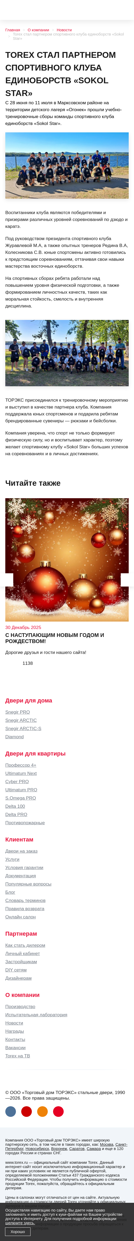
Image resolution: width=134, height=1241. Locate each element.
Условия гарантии (24, 867)
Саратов (76, 1149)
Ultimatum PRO (21, 789)
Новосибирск (37, 1149)
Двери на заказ (21, 851)
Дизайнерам (18, 978)
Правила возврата (24, 908)
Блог (10, 892)
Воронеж (59, 1149)
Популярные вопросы (28, 884)
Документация (20, 875)
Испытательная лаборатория (36, 1014)
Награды (14, 1031)
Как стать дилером (25, 945)
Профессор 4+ (20, 765)
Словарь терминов (25, 900)
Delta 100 (15, 806)
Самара (94, 1149)
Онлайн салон (20, 916)
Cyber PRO (17, 781)
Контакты (15, 1039)
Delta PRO (16, 814)
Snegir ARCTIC (21, 720)
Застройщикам (21, 961)
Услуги (12, 859)
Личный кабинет (22, 953)
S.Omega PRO (20, 798)
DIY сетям (16, 970)
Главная (12, 30)
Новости (64, 30)
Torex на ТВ (17, 1055)
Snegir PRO (17, 712)
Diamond (14, 736)
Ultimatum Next (21, 773)
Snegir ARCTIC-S (23, 728)
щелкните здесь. (20, 1223)
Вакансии (15, 1047)
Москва (106, 1144)
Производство (20, 1006)
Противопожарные (25, 822)
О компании (38, 30)
